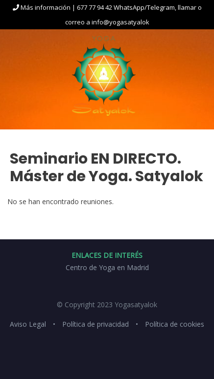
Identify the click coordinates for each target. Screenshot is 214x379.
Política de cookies (174, 324)
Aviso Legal (28, 324)
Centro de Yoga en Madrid (107, 267)
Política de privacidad (95, 324)
